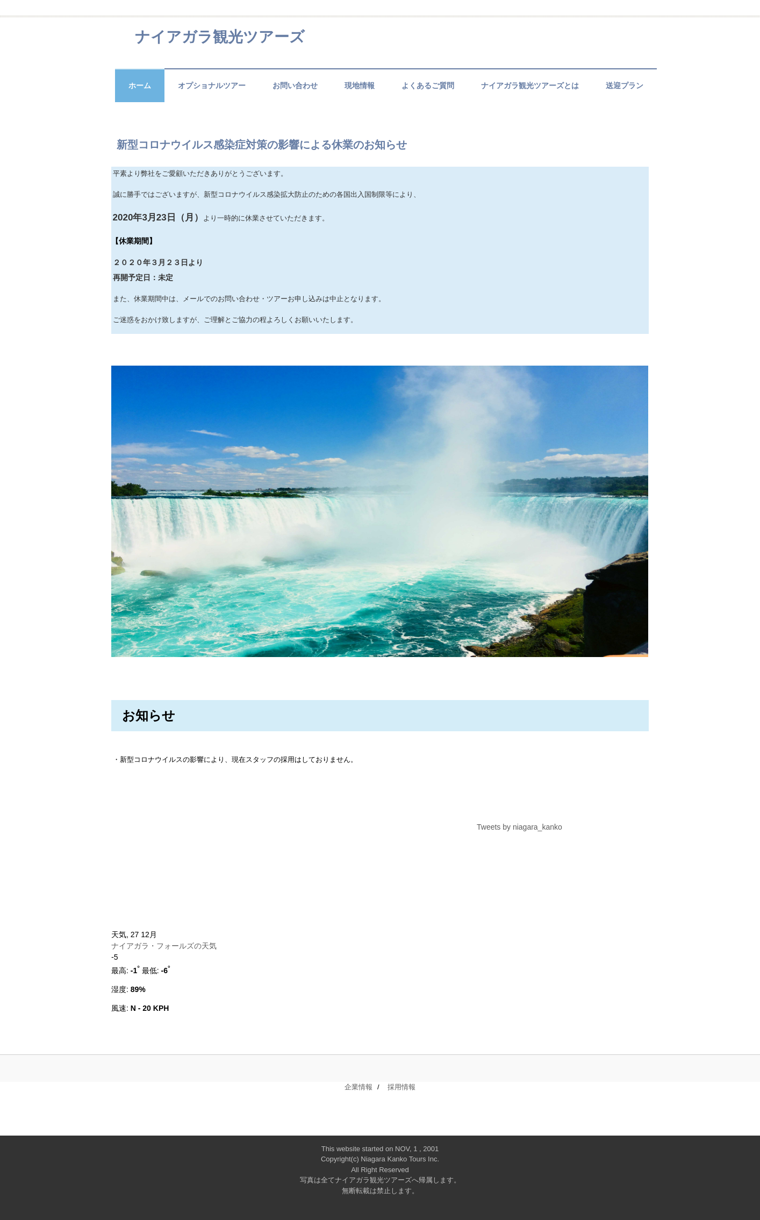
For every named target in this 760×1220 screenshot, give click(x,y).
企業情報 (358, 1087)
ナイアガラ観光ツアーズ (220, 36)
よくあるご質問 (427, 86)
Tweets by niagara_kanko (519, 827)
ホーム (139, 86)
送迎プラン (624, 86)
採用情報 (401, 1087)
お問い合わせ (295, 86)
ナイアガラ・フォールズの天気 (165, 945)
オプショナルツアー (212, 86)
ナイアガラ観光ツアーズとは (530, 86)
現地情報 (360, 86)
